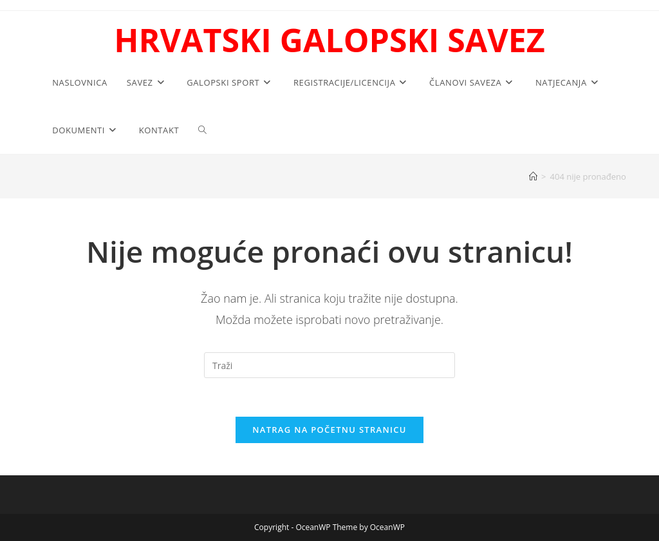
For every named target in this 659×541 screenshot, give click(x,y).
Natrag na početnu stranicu (329, 429)
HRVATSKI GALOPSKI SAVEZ (329, 40)
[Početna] (533, 176)
